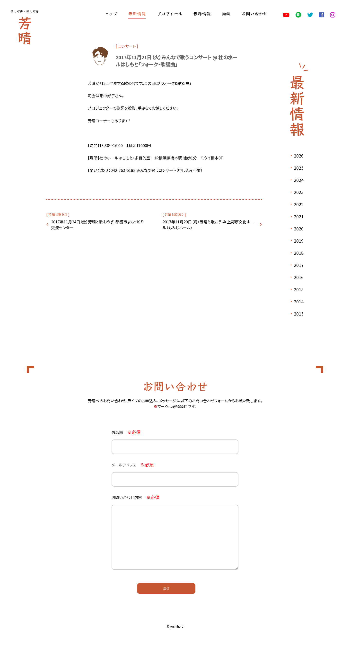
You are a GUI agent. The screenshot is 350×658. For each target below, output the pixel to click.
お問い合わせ (254, 13)
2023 (299, 192)
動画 (226, 13)
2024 (299, 180)
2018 (299, 253)
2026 (299, 155)
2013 (299, 313)
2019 (299, 240)
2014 (299, 301)
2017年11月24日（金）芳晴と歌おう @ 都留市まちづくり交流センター (97, 224)
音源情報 (202, 13)
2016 (299, 277)
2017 (299, 265)
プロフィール (169, 13)
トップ (110, 13)
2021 (299, 216)
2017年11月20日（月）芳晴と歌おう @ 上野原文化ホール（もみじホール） (208, 224)
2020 (299, 228)
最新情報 (137, 13)
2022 (299, 204)
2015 (299, 289)
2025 (299, 168)
